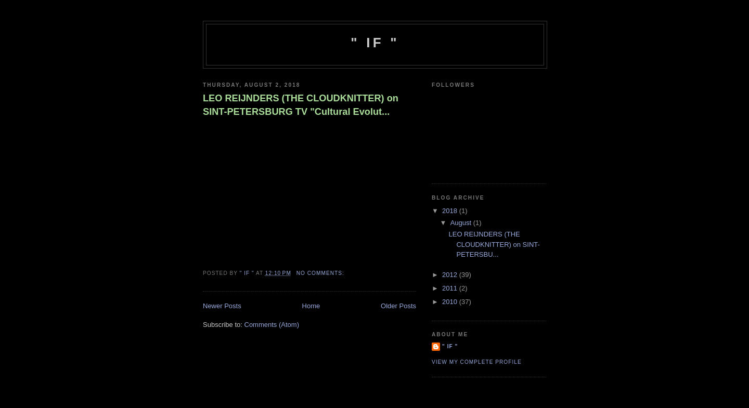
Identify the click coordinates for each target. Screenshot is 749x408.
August (461, 223)
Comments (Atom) (271, 324)
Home (311, 306)
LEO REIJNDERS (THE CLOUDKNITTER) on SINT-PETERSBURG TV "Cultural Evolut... (300, 104)
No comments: (321, 273)
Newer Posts (222, 306)
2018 (450, 211)
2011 (450, 288)
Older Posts (398, 306)
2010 (450, 302)
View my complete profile (477, 362)
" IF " (375, 42)
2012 (450, 275)
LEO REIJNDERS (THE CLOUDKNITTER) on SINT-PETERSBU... (493, 244)
